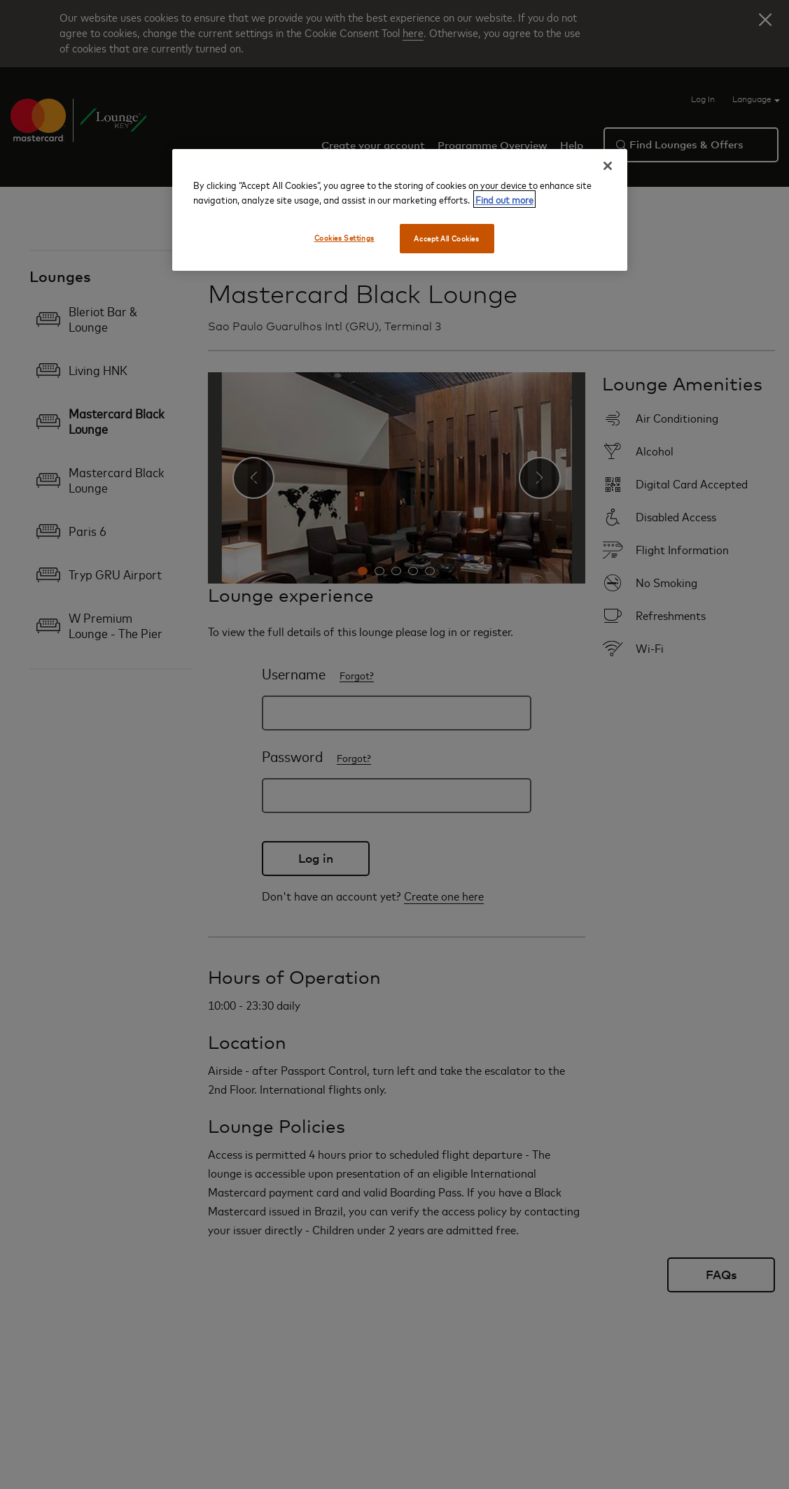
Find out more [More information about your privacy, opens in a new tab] (504, 199)
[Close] (607, 165)
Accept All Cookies (446, 238)
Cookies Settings (344, 237)
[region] (399, 210)
